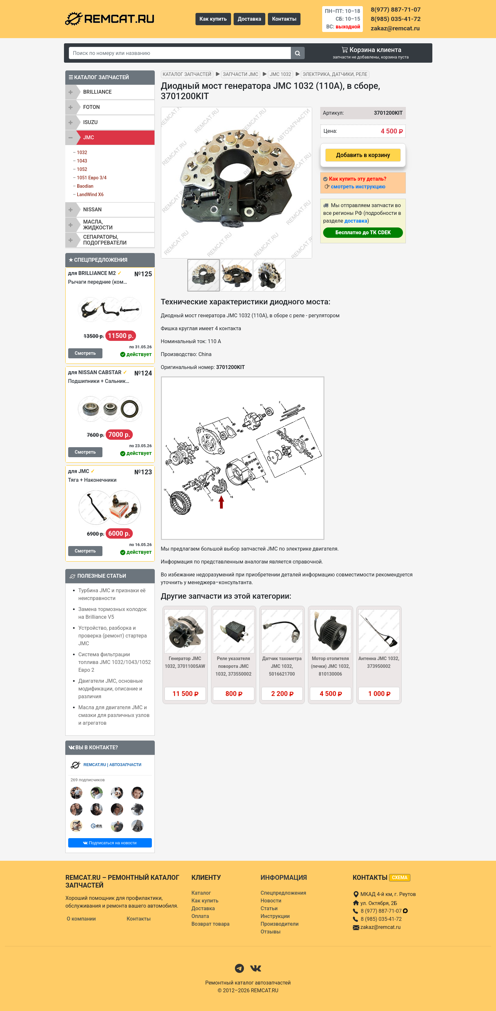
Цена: (330, 131)
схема (399, 877)
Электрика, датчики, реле (335, 74)
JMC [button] (88, 137)
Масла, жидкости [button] (98, 225)
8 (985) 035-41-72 (381, 919)
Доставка (249, 19)
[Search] (180, 53)
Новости (271, 901)
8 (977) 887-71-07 (385, 911)
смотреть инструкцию (358, 187)
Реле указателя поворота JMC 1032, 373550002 (233, 666)
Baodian (85, 186)
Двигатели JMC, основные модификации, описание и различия (111, 689)
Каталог (201, 893)
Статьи (269, 908)
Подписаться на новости (109, 842)
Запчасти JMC (240, 74)
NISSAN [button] (92, 209)
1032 (82, 152)
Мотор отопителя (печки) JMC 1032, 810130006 (330, 666)
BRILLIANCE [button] (97, 92)
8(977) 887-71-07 (396, 9)
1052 (82, 169)
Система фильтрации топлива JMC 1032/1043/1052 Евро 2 (115, 662)
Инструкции (275, 916)
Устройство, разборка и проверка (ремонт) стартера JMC (113, 636)
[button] (306, 182)
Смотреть (85, 353)
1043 (82, 160)
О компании (81, 919)
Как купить (213, 19)
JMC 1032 (280, 74)
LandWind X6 (90, 194)
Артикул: (332, 113)
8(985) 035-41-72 (396, 19)
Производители (280, 924)
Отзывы (271, 932)
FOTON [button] (91, 107)
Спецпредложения (283, 893)
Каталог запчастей (187, 74)
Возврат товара (211, 924)
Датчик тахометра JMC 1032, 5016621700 (282, 666)
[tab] (110, 92)
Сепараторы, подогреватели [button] (105, 240)
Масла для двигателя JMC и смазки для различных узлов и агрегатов (114, 715)
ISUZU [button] (90, 122)
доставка (355, 221)
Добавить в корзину (363, 155)
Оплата (200, 916)
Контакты (284, 19)
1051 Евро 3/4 (92, 177)
